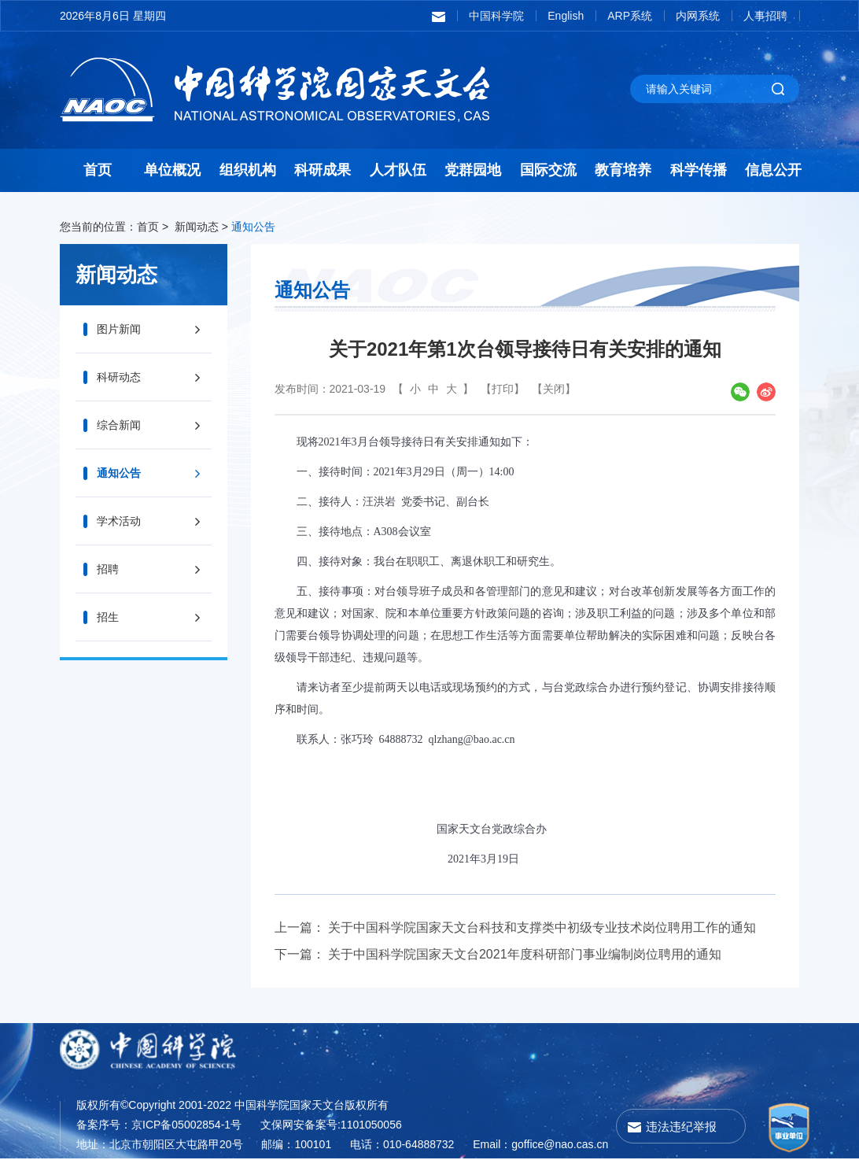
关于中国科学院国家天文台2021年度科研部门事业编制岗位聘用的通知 (524, 954)
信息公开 (773, 170)
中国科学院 (496, 15)
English (565, 15)
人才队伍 (398, 170)
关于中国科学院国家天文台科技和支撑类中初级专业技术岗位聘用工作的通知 (542, 927)
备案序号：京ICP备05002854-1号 (158, 1124)
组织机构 (247, 170)
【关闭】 (554, 388)
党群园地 (472, 170)
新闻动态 (197, 226)
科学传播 (698, 170)
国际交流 (548, 170)
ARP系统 (629, 15)
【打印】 (503, 388)
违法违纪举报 (681, 1126)
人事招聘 (765, 15)
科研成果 (322, 170)
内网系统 (698, 15)
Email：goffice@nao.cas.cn (540, 1144)
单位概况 (172, 170)
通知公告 (253, 226)
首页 (97, 170)
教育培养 (623, 170)
